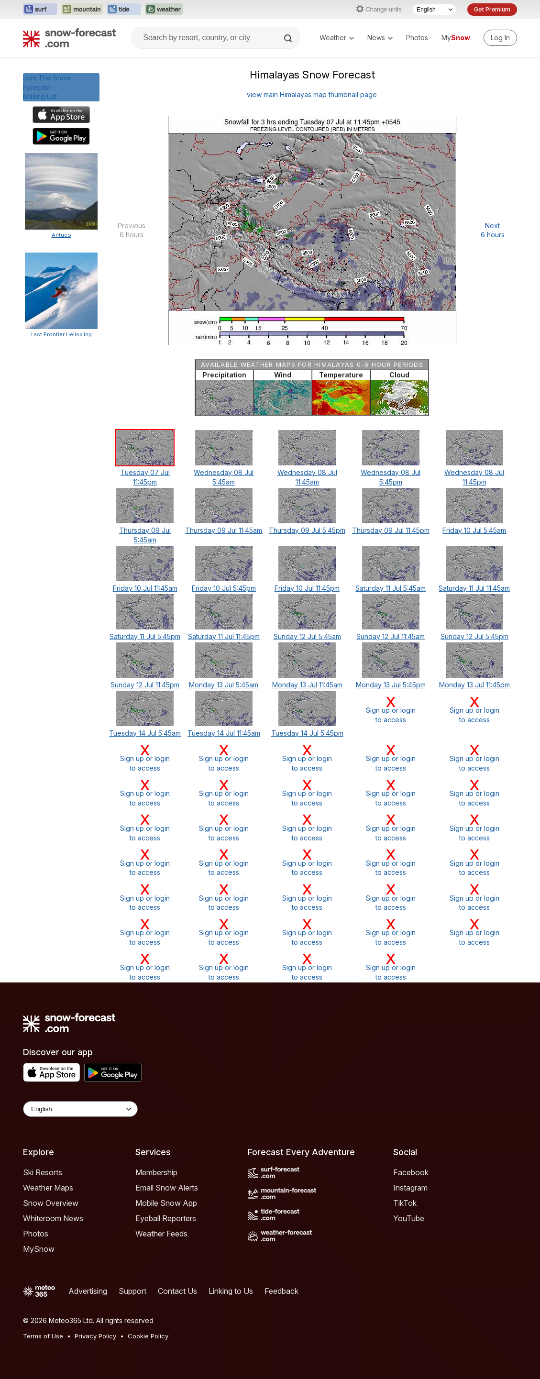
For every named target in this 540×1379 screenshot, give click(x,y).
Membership (156, 1172)
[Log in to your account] (500, 38)
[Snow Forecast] (69, 37)
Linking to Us (231, 1291)
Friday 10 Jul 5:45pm (224, 588)
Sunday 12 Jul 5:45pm (474, 636)
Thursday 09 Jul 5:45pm (307, 530)
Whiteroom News (53, 1218)
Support (132, 1291)
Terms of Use (43, 1336)
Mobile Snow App (166, 1203)
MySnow (39, 1249)
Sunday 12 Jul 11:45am (390, 636)
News (380, 37)
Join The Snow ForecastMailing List (47, 87)
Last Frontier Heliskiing (61, 334)
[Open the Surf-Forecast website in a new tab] (40, 9)
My (455, 37)
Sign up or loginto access (391, 709)
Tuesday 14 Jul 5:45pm (307, 733)
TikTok (405, 1203)
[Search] (289, 38)
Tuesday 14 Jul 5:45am (145, 733)
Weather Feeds (161, 1233)
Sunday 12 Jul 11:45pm (144, 685)
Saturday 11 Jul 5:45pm (145, 636)
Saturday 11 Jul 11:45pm (224, 636)
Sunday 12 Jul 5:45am (307, 636)
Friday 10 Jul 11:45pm (307, 588)
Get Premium (492, 9)
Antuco (61, 235)
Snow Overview (50, 1203)
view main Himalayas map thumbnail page (312, 94)
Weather (337, 37)
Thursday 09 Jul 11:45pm (391, 530)
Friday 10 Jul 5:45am (474, 530)
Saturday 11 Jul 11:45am (474, 588)
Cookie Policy (148, 1336)
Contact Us (177, 1291)
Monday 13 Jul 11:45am (307, 685)
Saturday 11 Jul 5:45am (390, 588)
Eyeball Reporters (165, 1218)
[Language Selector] (434, 9)
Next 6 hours (493, 230)
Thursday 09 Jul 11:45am (223, 530)
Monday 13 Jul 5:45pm (391, 685)
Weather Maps (48, 1187)
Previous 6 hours (131, 230)
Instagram (410, 1187)
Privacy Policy (95, 1336)
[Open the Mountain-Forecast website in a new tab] (82, 9)
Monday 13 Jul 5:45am (223, 685)
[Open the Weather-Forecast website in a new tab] (164, 9)
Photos (417, 37)
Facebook (411, 1172)
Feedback (281, 1291)
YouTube (408, 1218)
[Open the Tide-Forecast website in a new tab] (124, 9)
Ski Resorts (42, 1172)
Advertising (87, 1291)
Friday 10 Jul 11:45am (145, 588)
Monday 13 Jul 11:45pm (474, 685)
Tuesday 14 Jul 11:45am (223, 733)
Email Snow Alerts (166, 1187)
